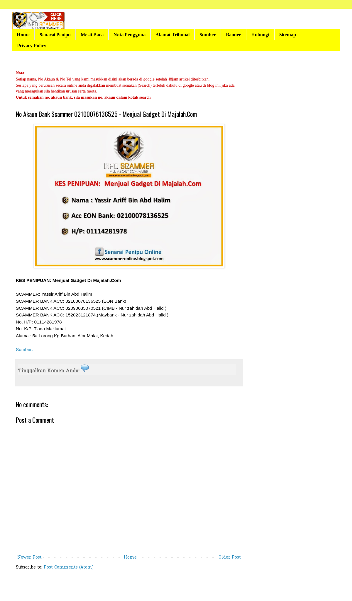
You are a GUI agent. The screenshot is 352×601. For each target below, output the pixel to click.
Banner (233, 34)
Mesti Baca (92, 34)
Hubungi (260, 34)
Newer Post (29, 557)
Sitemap (287, 34)
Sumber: (24, 349)
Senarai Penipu (55, 34)
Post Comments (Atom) (69, 567)
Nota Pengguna (129, 34)
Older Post (230, 557)
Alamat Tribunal (172, 34)
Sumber (207, 34)
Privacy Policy (31, 45)
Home (23, 34)
